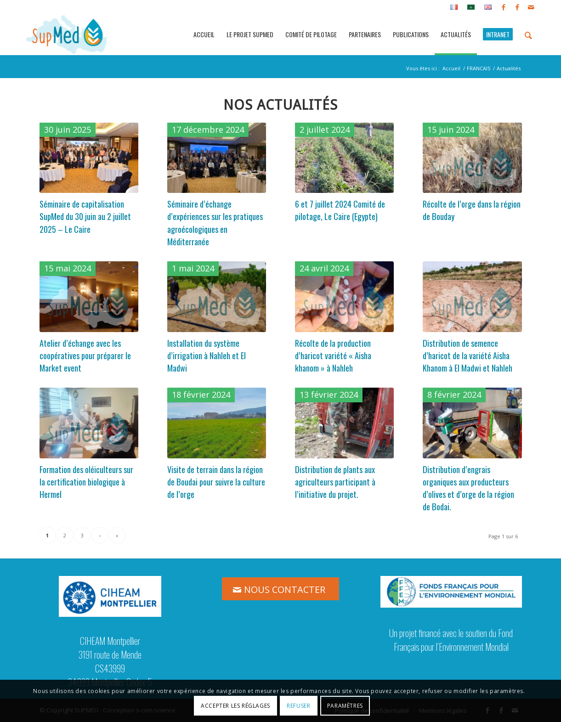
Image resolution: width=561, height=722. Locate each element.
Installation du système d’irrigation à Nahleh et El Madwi (206, 355)
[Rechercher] (528, 34)
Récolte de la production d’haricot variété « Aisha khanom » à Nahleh (333, 355)
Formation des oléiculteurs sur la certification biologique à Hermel (86, 482)
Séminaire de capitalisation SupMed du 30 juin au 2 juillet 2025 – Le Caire (85, 216)
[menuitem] (454, 7)
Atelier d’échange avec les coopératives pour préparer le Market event (85, 355)
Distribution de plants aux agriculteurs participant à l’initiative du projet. (335, 482)
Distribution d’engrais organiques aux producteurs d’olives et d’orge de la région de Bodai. (468, 488)
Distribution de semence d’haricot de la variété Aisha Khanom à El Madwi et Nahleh (467, 355)
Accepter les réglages (235, 706)
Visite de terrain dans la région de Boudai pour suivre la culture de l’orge (216, 482)
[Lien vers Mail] (531, 7)
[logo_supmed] (67, 34)
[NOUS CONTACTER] (280, 588)
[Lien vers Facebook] (503, 7)
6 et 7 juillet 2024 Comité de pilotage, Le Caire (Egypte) (340, 209)
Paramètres (345, 706)
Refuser (298, 706)
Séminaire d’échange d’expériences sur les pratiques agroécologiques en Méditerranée (215, 222)
